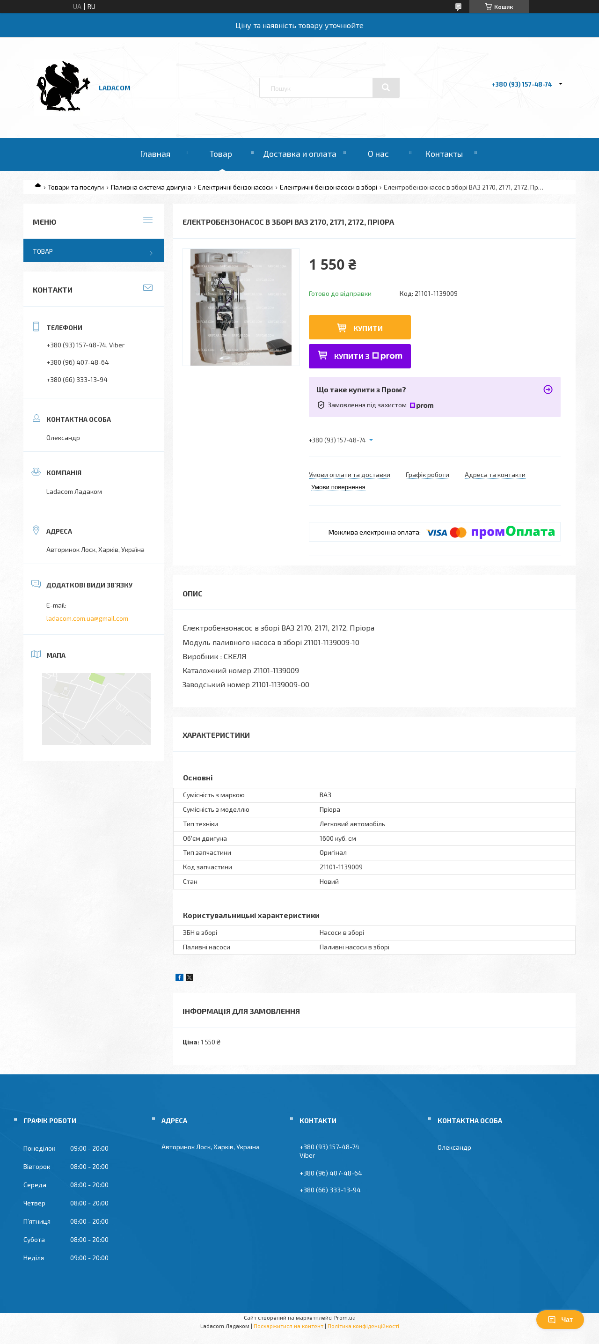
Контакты (444, 153)
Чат (560, 1319)
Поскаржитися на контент (288, 1325)
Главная (155, 153)
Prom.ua (345, 1317)
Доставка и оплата (299, 153)
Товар (221, 153)
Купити (368, 327)
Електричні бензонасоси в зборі (328, 187)
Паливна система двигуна (151, 187)
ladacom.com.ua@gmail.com (87, 618)
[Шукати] (386, 87)
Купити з (368, 356)
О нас (378, 153)
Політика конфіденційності (363, 1325)
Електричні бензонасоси (235, 187)
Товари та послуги (76, 187)
